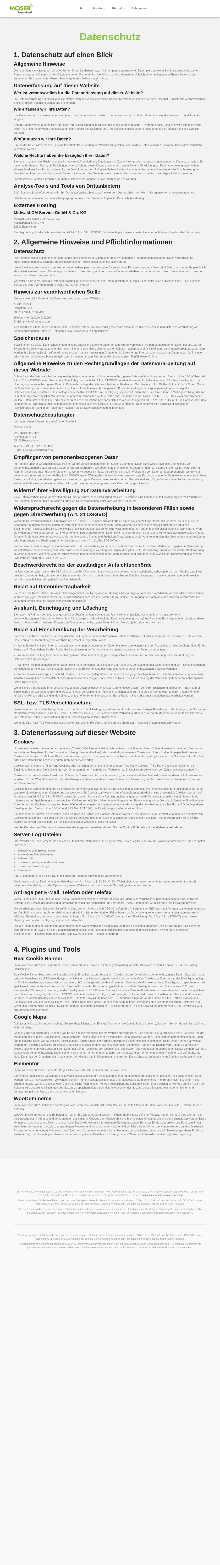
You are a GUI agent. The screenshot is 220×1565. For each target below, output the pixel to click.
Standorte (98, 8)
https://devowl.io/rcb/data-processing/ (162, 1234)
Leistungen (139, 8)
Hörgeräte (118, 8)
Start (82, 8)
